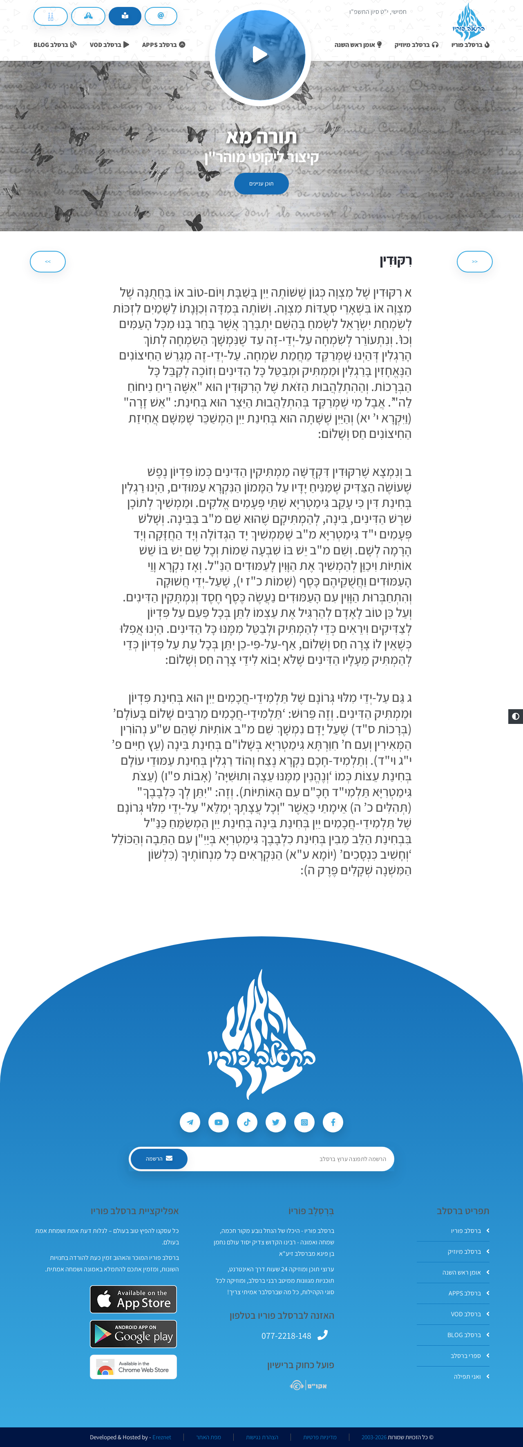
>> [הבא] (48, 261)
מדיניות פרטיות (320, 1437)
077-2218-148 (286, 1335)
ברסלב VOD (470, 1314)
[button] (515, 716)
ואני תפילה (471, 1376)
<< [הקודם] (475, 261)
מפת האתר (208, 1437)
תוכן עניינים (261, 183)
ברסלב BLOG (468, 1335)
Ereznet (161, 1437)
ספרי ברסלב (470, 1355)
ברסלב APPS (469, 1293)
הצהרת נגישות (262, 1437)
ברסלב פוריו (470, 1230)
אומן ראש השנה (466, 1272)
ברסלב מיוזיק (468, 1251)
